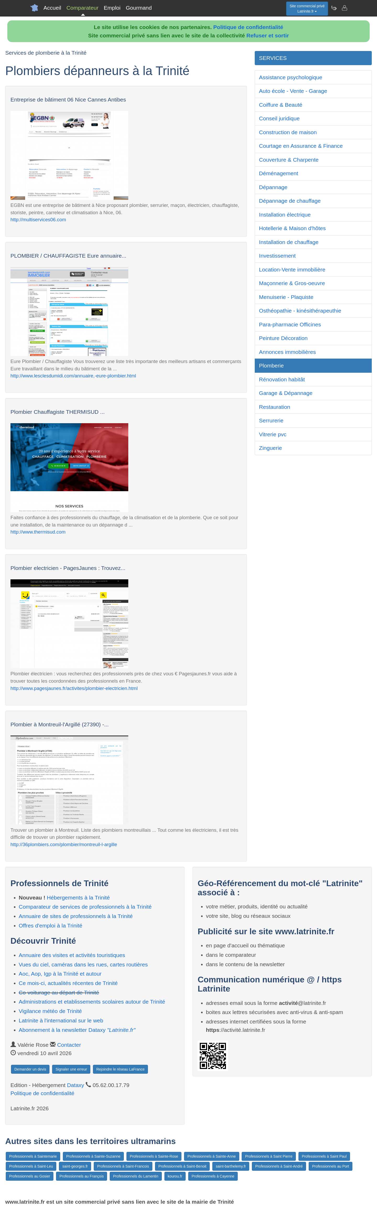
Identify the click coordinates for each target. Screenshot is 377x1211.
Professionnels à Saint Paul (324, 1156)
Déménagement (278, 173)
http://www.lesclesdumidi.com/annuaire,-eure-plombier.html (73, 375)
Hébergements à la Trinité (78, 898)
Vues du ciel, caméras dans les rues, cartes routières (83, 964)
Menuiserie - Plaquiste (286, 297)
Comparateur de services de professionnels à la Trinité (85, 907)
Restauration (274, 407)
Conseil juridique (279, 118)
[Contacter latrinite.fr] (344, 8)
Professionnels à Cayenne (213, 1176)
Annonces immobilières (287, 352)
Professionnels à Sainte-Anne (211, 1156)
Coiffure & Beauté (280, 105)
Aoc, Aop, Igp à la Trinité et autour (60, 974)
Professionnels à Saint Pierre (268, 1156)
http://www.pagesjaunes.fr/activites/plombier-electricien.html (74, 688)
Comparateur (82, 8)
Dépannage (273, 187)
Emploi (112, 8)
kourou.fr (175, 1176)
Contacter (69, 1045)
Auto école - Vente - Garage (293, 91)
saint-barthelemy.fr (231, 1166)
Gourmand (139, 8)
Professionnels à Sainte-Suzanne (93, 1156)
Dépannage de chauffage (290, 201)
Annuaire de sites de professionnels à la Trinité (76, 916)
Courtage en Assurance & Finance (301, 146)
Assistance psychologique (290, 77)
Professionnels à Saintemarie (33, 1156)
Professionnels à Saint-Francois (123, 1166)
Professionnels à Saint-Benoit (182, 1166)
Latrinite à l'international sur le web (61, 1020)
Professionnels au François (81, 1176)
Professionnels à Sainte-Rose (154, 1156)
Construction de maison (288, 132)
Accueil (52, 8)
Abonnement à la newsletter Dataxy (77, 1030)
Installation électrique (285, 215)
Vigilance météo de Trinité (50, 1011)
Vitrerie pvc (272, 434)
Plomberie (271, 366)
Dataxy (75, 1085)
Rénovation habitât (282, 379)
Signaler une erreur (71, 1069)
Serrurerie (271, 420)
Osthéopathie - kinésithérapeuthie (300, 311)
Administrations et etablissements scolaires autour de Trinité (92, 1002)
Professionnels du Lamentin (135, 1176)
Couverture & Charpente (289, 160)
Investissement (277, 256)
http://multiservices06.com (38, 219)
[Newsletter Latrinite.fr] (334, 8)
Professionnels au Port (330, 1166)
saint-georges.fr (75, 1166)
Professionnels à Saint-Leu (31, 1166)
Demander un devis (30, 1069)
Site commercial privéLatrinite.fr (307, 8)
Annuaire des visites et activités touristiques (72, 955)
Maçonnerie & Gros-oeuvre (292, 283)
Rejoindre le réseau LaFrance (120, 1069)
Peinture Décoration (283, 338)
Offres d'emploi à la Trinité (50, 926)
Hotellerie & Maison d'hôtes (292, 228)
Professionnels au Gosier (29, 1176)
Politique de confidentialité (248, 27)
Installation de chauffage (288, 242)
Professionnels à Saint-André (279, 1166)
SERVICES (273, 58)
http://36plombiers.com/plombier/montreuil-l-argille (63, 844)
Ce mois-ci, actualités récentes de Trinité (68, 983)
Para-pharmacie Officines (290, 324)
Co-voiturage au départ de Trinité (59, 992)
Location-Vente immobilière (292, 270)
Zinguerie (270, 448)
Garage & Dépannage (285, 393)
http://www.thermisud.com (37, 532)
